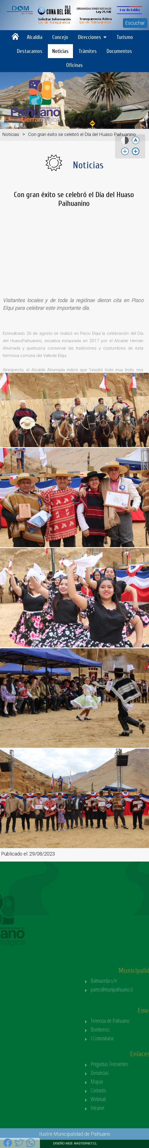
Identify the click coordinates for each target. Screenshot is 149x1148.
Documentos (119, 51)
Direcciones (89, 37)
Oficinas (74, 65)
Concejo (60, 37)
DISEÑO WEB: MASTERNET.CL (75, 1143)
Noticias (60, 51)
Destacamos (29, 51)
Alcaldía (34, 37)
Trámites (87, 51)
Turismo (124, 37)
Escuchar (135, 23)
